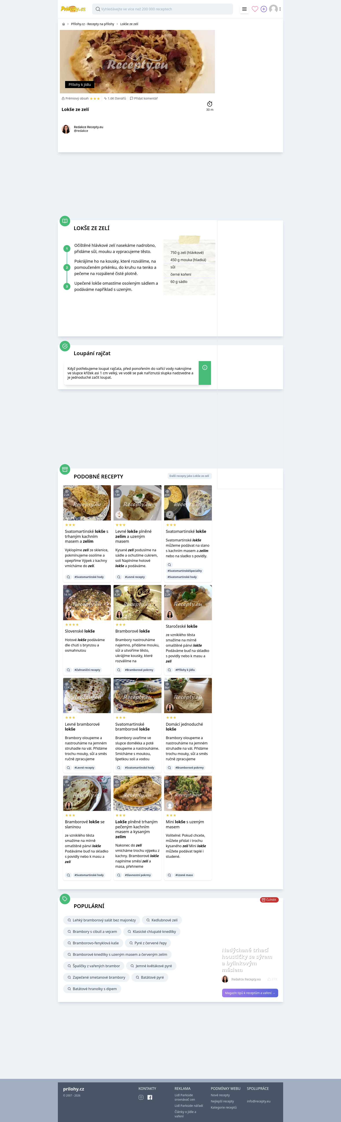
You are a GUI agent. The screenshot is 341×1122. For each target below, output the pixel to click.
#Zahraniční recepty (87, 670)
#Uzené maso (184, 875)
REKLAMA (183, 1088)
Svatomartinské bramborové (132, 727)
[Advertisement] (250, 84)
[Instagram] (141, 1097)
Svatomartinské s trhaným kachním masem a (86, 536)
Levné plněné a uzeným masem (133, 536)
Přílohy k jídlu (80, 84)
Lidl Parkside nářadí (189, 1106)
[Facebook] (149, 1097)
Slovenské (80, 631)
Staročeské (182, 626)
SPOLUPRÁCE (258, 1088)
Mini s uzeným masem (185, 824)
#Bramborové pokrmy (139, 670)
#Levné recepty (135, 577)
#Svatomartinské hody (89, 577)
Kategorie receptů (224, 1107)
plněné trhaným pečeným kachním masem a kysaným (136, 829)
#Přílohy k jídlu (185, 670)
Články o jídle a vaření (185, 1114)
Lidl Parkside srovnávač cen (185, 1097)
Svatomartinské (186, 531)
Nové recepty (220, 1095)
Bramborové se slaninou (84, 824)
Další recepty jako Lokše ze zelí (189, 476)
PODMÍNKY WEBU (225, 1088)
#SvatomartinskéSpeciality (185, 571)
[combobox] (162, 9)
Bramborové (132, 631)
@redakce (81, 131)
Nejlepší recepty (222, 1101)
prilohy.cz (73, 1089)
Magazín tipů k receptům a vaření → (250, 993)
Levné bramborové (82, 727)
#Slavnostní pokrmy (138, 875)
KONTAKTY (147, 1088)
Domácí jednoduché (184, 727)
